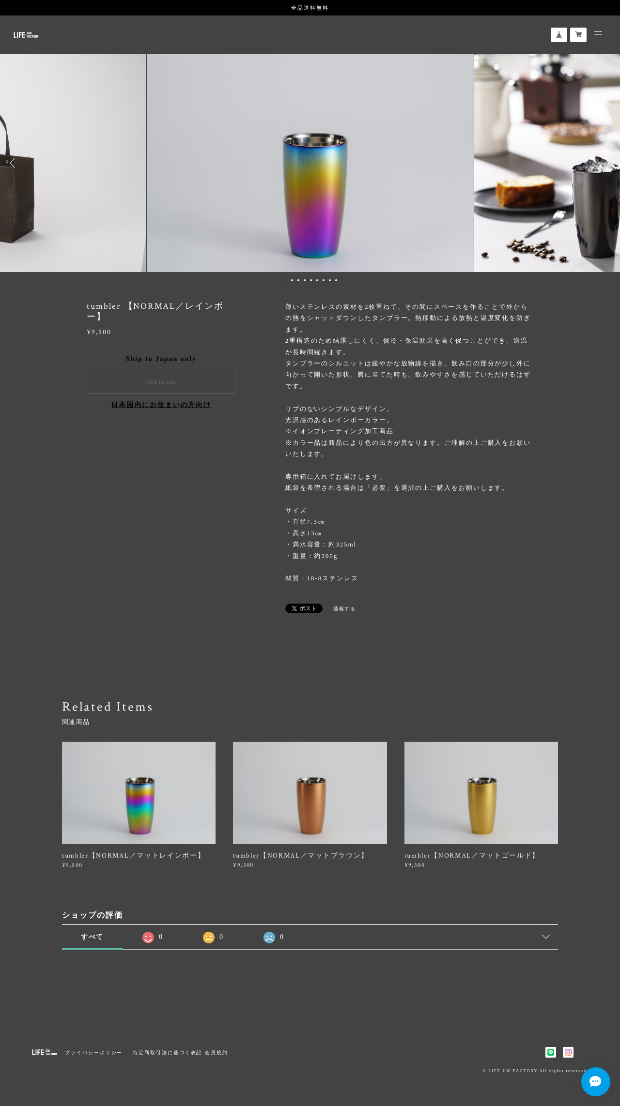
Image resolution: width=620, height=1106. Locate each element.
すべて (92, 936)
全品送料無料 (310, 8)
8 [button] (330, 280)
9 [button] (336, 280)
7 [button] (324, 280)
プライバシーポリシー (94, 1052)
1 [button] (286, 280)
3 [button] (298, 280)
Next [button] (605, 163)
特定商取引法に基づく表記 (167, 1052)
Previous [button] (14, 163)
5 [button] (311, 280)
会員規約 (216, 1052)
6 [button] (317, 280)
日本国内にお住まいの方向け (161, 405)
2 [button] (292, 280)
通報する (344, 608)
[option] (310, 163)
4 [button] (305, 280)
